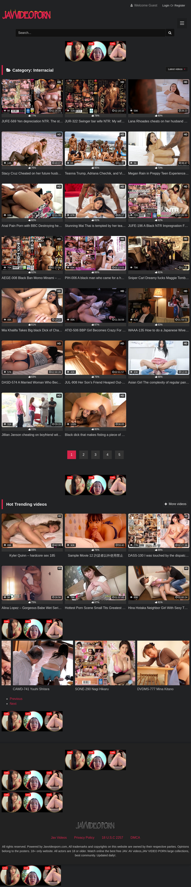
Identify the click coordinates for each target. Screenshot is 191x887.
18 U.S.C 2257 (112, 837)
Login (165, 5)
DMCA (135, 837)
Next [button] (13, 703)
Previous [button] (16, 699)
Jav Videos (59, 837)
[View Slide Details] (40, 684)
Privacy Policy (84, 837)
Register (180, 5)
